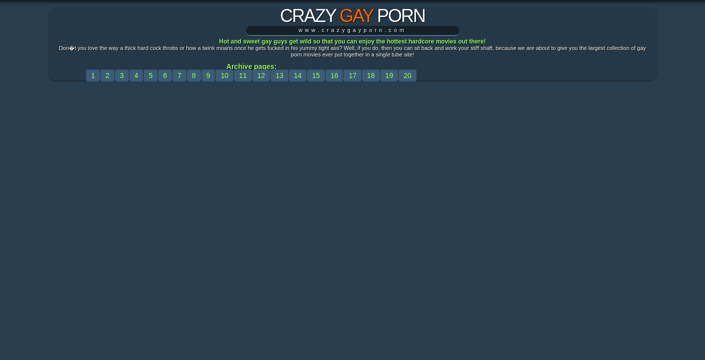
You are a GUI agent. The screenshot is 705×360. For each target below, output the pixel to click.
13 (280, 76)
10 (224, 76)
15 (316, 76)
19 (390, 76)
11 (243, 76)
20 (408, 76)
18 (371, 76)
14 (298, 76)
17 (352, 76)
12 (262, 76)
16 (334, 76)
